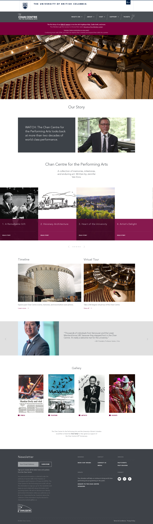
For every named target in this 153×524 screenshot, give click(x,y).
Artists (83, 415)
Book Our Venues (84, 462)
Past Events (122, 462)
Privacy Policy (131, 521)
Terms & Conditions (120, 521)
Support (113, 17)
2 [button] (74, 246)
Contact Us (102, 462)
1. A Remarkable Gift (13, 224)
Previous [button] (69, 247)
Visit (101, 17)
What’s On (75, 17)
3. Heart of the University (93, 224)
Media (100, 465)
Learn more (22, 308)
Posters (52, 415)
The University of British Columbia (25, 6)
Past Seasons (123, 465)
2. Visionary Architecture (54, 224)
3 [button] (76, 246)
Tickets (127, 17)
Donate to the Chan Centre (88, 484)
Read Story (6, 235)
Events (113, 415)
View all (86, 308)
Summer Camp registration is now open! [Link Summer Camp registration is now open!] (76, 30)
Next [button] (84, 247)
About (89, 17)
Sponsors (81, 486)
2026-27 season (65, 24)
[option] (76, 214)
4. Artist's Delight (127, 224)
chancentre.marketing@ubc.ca (27, 500)
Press (21, 415)
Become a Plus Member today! (93, 27)
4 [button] (78, 246)
